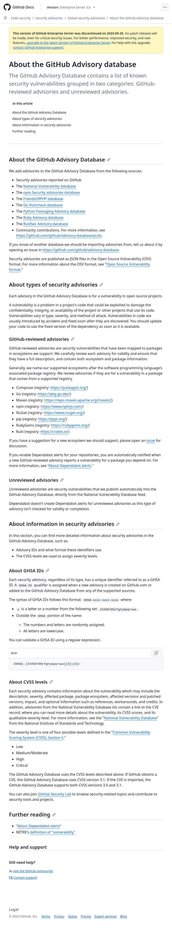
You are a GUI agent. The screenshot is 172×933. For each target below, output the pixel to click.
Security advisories (49, 18)
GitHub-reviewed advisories (41, 339)
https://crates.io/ (54, 431)
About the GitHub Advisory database (136, 18)
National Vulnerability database (49, 186)
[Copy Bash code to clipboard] (156, 653)
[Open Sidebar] (5, 18)
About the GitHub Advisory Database (59, 159)
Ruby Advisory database (43, 217)
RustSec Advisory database (45, 223)
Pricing (86, 916)
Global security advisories (86, 18)
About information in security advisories (64, 523)
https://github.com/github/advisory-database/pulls (58, 235)
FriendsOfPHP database (43, 198)
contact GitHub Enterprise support (38, 47)
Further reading (32, 814)
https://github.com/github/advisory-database (81, 249)
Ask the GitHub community (31, 871)
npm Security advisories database (51, 192)
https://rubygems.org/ (69, 425)
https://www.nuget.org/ (63, 412)
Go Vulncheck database (42, 205)
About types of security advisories (56, 284)
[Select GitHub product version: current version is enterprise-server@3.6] (71, 7)
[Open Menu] (164, 7)
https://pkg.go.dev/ (54, 393)
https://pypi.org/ (52, 419)
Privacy (59, 916)
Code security (21, 18)
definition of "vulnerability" (52, 832)
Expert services (106, 916)
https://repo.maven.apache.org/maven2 (77, 400)
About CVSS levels (31, 682)
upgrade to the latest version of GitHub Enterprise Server (68, 43)
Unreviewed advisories (36, 480)
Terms (45, 916)
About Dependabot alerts (70, 465)
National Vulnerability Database (130, 717)
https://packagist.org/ (68, 387)
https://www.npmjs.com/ (61, 406)
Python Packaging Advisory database (54, 211)
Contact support (23, 877)
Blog (123, 916)
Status (72, 916)
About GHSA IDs (29, 571)
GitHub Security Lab (54, 794)
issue (150, 440)
